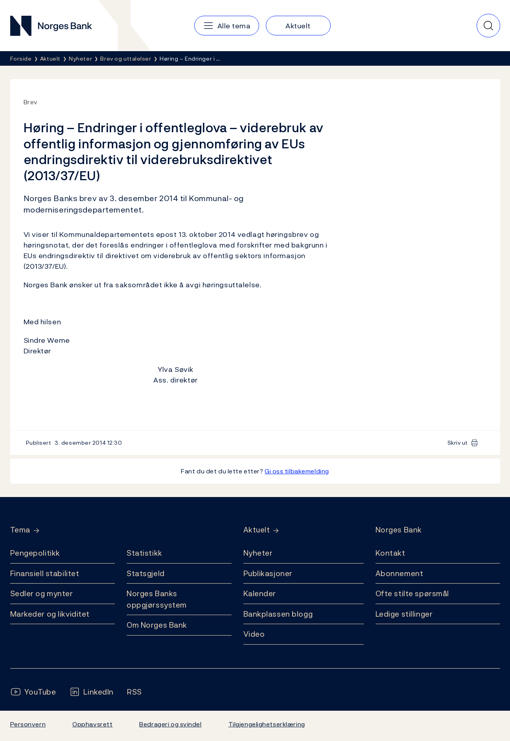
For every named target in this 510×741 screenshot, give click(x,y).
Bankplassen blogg (278, 613)
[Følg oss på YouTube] (33, 692)
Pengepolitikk (35, 552)
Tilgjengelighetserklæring (266, 724)
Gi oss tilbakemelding (297, 471)
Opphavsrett (92, 724)
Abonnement (399, 573)
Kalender (259, 593)
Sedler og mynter (41, 593)
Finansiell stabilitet (44, 573)
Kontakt (390, 552)
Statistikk (144, 552)
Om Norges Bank (157, 624)
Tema (20, 530)
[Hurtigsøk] (488, 25)
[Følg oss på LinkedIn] (91, 692)
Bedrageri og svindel (170, 724)
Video (254, 633)
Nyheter (258, 552)
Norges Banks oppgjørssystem (157, 599)
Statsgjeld (146, 573)
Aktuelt (256, 530)
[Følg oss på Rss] (134, 692)
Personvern (28, 724)
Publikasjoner (268, 573)
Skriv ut (457, 442)
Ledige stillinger (404, 613)
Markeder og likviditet (50, 613)
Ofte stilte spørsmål (412, 593)
